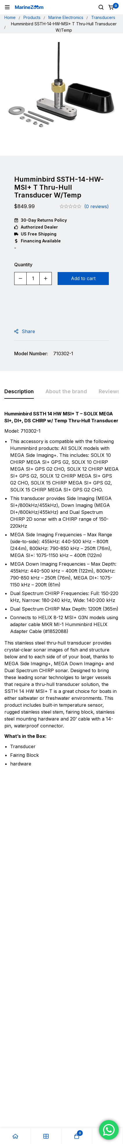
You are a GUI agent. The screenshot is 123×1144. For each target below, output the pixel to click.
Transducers (103, 17)
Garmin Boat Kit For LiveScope (31, 871)
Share (28, 331)
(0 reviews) (96, 206)
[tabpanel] (61, 591)
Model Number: (31, 353)
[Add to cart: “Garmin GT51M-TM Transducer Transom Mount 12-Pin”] (90, 894)
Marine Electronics (65, 17)
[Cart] (111, 7)
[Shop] (46, 1136)
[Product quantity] (33, 278)
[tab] (19, 391)
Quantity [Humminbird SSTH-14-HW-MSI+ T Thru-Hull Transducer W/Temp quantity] (23, 264)
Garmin (18, 861)
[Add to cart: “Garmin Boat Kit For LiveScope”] (33, 894)
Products (32, 17)
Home (10, 17)
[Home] (15, 1136)
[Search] (101, 7)
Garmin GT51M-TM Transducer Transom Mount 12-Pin (89, 877)
